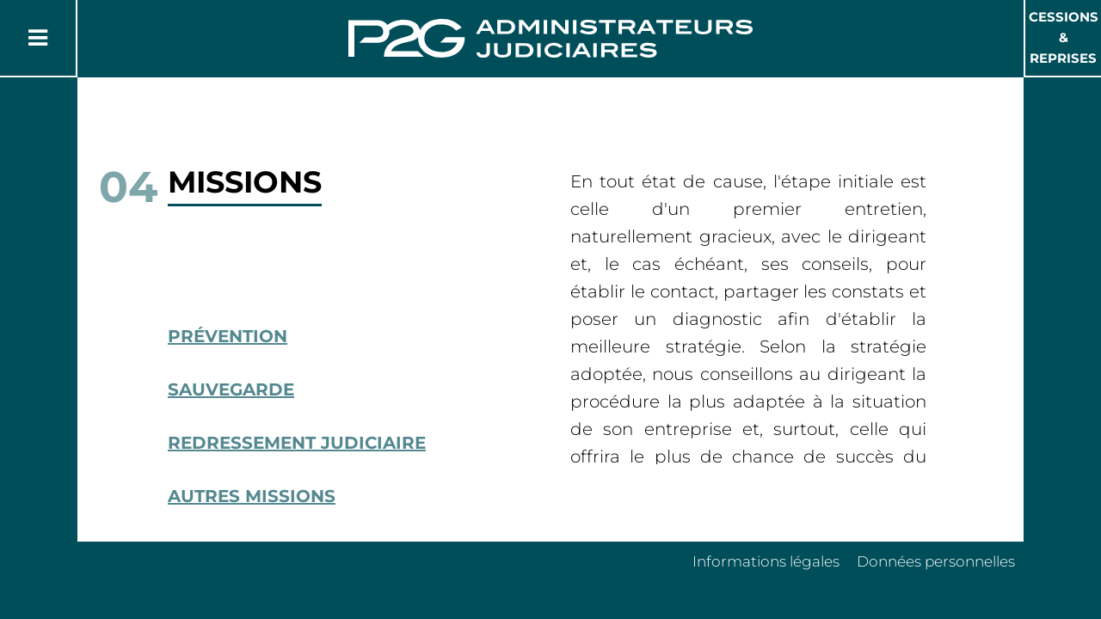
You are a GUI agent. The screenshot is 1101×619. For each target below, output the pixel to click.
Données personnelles (936, 561)
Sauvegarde (231, 389)
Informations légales (766, 561)
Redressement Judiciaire (297, 442)
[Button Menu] (37, 38)
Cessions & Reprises (1063, 37)
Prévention (227, 336)
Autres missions (251, 496)
